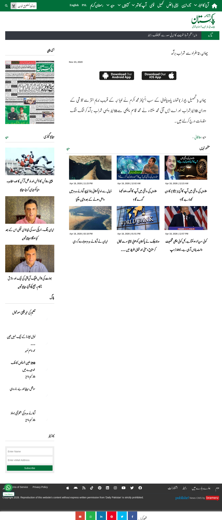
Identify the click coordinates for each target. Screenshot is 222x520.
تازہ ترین (186, 5)
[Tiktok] (89, 488)
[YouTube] (121, 488)
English (74, 5)
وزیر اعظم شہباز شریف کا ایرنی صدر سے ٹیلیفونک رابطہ (172, 35)
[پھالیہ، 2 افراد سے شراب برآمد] (132, 516)
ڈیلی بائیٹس (172, 5)
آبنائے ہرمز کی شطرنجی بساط (23, 413)
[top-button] (4, 489)
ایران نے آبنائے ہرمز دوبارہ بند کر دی (90, 241)
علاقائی (197, 137)
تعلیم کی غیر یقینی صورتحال (23, 312)
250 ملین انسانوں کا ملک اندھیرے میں (22, 366)
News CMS (196, 497)
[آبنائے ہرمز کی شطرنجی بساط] (45, 419)
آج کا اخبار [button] (201, 5)
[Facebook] (138, 488)
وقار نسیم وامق (30, 376)
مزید (68, 148)
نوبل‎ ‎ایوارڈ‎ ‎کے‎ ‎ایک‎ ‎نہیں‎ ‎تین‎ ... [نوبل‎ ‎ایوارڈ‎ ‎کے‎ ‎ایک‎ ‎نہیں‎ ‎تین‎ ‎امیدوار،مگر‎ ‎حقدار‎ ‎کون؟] (21, 340)
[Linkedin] (105, 488)
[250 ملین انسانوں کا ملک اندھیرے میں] (45, 368)
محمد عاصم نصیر (30, 350)
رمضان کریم (96, 5)
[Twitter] (130, 488)
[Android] (73, 488)
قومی (152, 5)
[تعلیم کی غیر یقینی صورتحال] (45, 318)
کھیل (160, 5)
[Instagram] (113, 488)
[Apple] (65, 488)
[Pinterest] (97, 488)
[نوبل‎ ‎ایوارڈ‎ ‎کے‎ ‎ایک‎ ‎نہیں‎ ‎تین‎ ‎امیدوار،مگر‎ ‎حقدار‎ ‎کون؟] (45, 342)
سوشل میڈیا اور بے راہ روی (22, 388)
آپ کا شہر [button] (139, 5)
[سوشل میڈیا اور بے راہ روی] (45, 394)
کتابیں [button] (123, 5)
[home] (214, 6)
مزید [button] (110, 5)
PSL (84, 5)
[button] (6, 5)
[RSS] (82, 488)
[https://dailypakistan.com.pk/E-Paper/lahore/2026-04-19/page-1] (29, 92)
